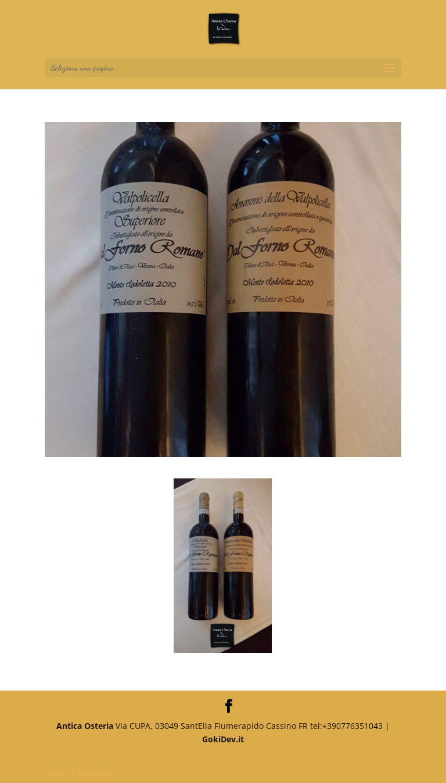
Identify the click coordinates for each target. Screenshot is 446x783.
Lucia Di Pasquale (79, 772)
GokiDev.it (223, 739)
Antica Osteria (84, 725)
